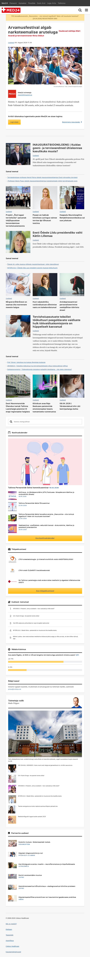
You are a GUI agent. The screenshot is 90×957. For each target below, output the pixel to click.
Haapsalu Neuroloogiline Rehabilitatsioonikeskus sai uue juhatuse (72, 218)
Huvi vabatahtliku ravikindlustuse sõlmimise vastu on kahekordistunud (45, 305)
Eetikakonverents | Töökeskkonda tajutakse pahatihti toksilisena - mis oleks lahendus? (39, 369)
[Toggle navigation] (86, 10)
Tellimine (61, 3)
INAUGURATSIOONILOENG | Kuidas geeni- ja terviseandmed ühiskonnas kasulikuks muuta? (57, 148)
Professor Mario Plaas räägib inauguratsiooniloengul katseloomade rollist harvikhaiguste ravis (42, 181)
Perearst (13, 3)
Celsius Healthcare (12, 946)
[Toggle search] (80, 10)
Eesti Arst (41, 3)
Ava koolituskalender (45, 538)
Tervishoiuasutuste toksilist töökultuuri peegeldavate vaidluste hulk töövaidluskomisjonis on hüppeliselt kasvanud (56, 321)
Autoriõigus (10, 941)
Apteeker (22, 3)
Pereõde (31, 3)
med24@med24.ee (25, 95)
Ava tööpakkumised (45, 591)
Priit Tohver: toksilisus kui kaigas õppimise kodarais (26, 362)
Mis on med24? (11, 924)
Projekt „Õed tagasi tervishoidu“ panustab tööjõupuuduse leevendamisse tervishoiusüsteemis (16, 220)
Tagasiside (9, 935)
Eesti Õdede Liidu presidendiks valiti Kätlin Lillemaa (57, 234)
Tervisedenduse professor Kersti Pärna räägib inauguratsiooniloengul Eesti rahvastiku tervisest (42, 177)
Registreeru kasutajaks (72, 122)
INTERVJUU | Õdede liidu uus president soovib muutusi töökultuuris (32, 268)
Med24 (5, 3)
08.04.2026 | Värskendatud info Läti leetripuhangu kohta (70, 406)
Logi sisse (14, 122)
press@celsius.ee (14, 689)
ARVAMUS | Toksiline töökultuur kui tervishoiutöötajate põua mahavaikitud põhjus (37, 366)
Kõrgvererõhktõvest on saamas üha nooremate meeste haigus (16, 305)
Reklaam (9, 929)
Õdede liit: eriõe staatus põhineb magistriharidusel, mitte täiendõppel (33, 264)
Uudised (11, 42)
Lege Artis (51, 3)
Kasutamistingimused (13, 952)
